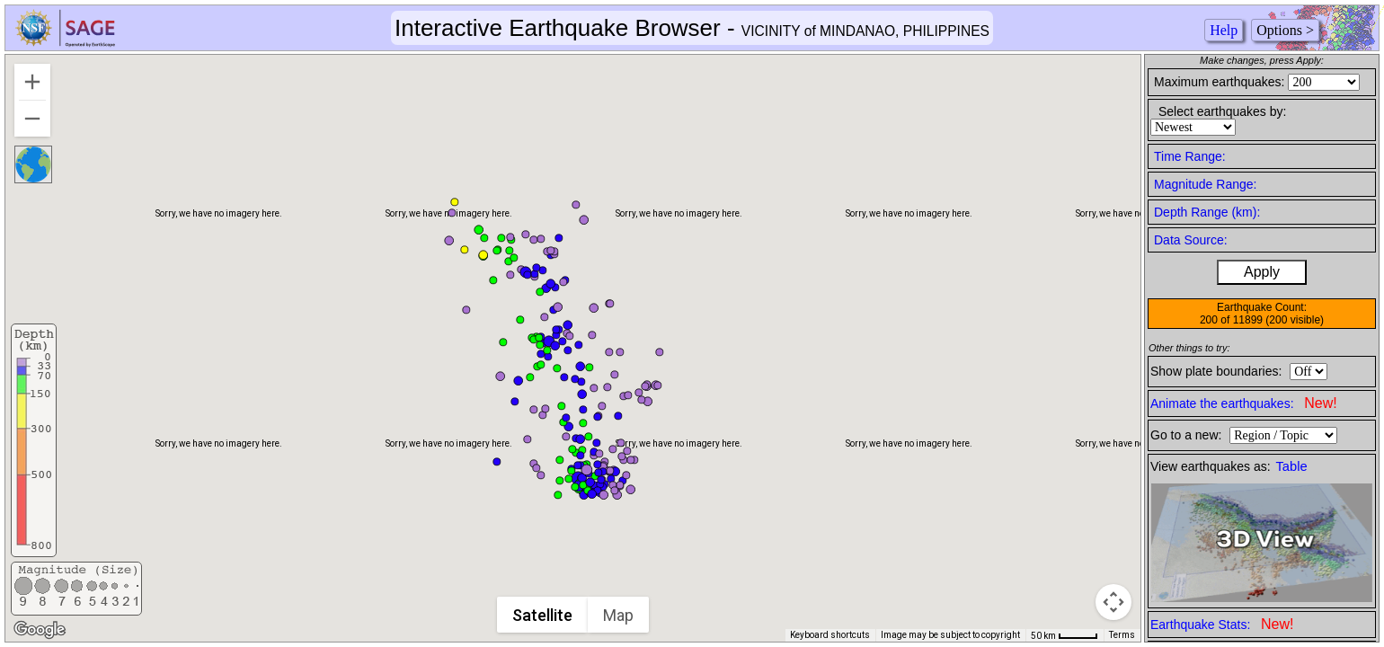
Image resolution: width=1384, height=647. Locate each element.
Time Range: (1190, 156)
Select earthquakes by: (1222, 111)
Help (1224, 30)
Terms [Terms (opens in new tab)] (1122, 635)
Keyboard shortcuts (830, 635)
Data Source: (1191, 240)
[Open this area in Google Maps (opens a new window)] (39, 630)
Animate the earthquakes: (1243, 403)
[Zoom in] (32, 82)
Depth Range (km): (1207, 212)
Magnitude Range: (1205, 184)
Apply (1262, 271)
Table (1292, 466)
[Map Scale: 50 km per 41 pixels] (1064, 635)
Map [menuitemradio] (619, 615)
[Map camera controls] (1113, 602)
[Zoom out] (32, 119)
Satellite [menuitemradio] (543, 615)
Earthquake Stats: (1221, 624)
